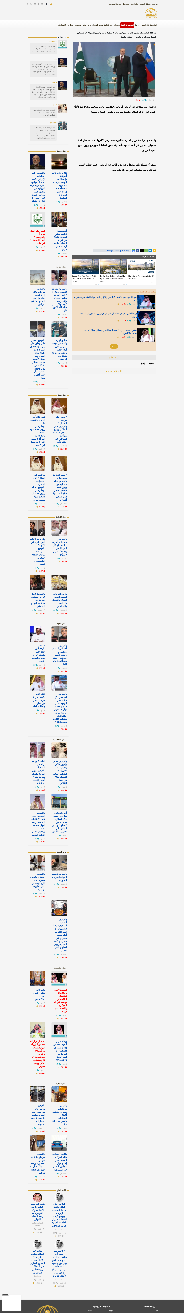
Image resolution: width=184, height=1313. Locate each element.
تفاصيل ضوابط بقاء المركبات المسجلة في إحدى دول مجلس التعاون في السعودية (59, 1150)
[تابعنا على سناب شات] (31, 3)
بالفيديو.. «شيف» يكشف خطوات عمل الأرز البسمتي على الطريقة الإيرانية (37, 873)
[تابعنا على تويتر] (42, 4)
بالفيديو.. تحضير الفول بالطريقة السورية (59, 868)
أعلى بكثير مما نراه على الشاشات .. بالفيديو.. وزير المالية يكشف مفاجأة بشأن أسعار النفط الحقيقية (38, 764)
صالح (55, 59)
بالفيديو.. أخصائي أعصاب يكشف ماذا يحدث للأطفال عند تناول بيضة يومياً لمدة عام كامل (59, 647)
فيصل (55, 104)
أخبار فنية (62, 393)
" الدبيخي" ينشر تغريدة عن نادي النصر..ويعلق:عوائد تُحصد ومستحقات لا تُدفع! (108, 332)
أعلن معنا (126, 4)
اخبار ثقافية (61, 510)
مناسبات (78, 25)
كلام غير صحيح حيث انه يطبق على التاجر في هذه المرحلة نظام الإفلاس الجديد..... (44, 112)
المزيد (114, 346)
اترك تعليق (114, 357)
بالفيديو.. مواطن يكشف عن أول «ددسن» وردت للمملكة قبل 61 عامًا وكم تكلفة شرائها (37, 1152)
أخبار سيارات (60, 1073)
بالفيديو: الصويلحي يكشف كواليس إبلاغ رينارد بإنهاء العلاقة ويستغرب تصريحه (108, 299)
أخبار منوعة (61, 265)
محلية (90, 1301)
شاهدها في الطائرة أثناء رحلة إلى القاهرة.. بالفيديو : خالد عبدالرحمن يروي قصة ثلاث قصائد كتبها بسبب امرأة (37, 481)
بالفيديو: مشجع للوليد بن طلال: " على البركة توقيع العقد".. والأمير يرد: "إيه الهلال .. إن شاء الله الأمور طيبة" (59, 298)
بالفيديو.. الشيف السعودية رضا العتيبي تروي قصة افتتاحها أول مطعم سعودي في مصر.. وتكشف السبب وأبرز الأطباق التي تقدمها (60, 925)
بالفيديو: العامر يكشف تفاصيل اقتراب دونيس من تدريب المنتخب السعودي (105, 315)
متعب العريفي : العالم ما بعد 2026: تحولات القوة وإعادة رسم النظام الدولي (37, 1200)
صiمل (54, 81)
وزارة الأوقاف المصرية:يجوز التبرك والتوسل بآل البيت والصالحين (59, 592)
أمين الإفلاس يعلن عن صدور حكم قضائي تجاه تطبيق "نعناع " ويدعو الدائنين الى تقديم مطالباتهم (59, 813)
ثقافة (106, 25)
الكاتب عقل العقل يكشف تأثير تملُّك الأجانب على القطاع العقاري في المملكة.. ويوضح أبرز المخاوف (37, 1249)
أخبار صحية (61, 616)
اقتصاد (95, 25)
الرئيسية (153, 25)
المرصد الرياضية (127, 25)
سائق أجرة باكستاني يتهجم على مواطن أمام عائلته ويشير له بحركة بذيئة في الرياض (59, 347)
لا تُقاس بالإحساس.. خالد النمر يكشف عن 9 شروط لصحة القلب (38, 646)
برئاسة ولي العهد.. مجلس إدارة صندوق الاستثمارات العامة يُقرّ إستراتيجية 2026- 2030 (60, 1040)
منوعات (117, 25)
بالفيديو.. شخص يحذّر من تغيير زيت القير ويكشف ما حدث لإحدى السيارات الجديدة (37, 1103)
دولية (137, 25)
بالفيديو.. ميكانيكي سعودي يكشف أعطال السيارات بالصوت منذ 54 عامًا (59, 1103)
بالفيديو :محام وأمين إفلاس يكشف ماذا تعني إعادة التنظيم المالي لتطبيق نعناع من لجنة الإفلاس (60, 764)
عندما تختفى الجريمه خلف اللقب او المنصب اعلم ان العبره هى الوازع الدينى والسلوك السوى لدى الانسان (43, 49)
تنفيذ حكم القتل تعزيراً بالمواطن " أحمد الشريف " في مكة (37, 235)
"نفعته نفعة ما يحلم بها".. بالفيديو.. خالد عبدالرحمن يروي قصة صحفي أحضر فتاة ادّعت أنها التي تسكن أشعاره (60, 481)
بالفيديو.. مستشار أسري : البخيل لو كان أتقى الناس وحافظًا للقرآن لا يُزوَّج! (59, 540)
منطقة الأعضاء (145, 4)
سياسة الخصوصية (115, 4)
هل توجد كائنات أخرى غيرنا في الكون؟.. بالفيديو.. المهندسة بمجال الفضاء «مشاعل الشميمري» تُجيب (37, 544)
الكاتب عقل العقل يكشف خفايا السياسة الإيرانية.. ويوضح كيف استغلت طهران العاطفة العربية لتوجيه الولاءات (59, 1203)
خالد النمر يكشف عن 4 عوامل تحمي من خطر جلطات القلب (38, 692)
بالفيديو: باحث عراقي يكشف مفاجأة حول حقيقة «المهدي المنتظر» (38, 592)
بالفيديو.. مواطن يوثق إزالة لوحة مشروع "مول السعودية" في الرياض (38, 295)
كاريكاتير (89, 1305)
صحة (101, 25)
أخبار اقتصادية (59, 731)
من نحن (155, 4)
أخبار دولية (61, 150)
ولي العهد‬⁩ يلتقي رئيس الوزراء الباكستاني (37, 983)
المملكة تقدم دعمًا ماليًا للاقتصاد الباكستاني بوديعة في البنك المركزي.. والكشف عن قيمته (59, 991)
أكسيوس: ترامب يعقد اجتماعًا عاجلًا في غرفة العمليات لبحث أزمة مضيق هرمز (60, 238)
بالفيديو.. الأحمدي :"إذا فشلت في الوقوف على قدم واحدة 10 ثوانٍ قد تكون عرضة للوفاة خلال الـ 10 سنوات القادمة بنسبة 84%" (60, 700)
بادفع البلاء (53, 41)
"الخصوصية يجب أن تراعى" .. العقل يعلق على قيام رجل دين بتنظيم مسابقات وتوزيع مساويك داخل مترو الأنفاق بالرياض (59, 1250)
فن (111, 25)
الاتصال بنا (134, 4)
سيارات (70, 25)
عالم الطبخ (87, 25)
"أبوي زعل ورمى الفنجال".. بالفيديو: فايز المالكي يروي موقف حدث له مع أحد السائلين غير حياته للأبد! (59, 425)
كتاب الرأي (62, 25)
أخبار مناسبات (60, 958)
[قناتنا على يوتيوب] (35, 3)
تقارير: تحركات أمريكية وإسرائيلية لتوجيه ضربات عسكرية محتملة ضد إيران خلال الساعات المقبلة (59, 184)
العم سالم (53, 122)
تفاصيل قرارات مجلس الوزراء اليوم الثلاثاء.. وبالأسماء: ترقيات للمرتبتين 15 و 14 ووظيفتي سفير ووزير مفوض (37, 1043)
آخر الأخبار (145, 25)
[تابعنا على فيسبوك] (38, 3)
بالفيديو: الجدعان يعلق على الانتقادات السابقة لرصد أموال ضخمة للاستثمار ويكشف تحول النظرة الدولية (38, 815)
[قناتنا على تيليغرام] (27, 3)
